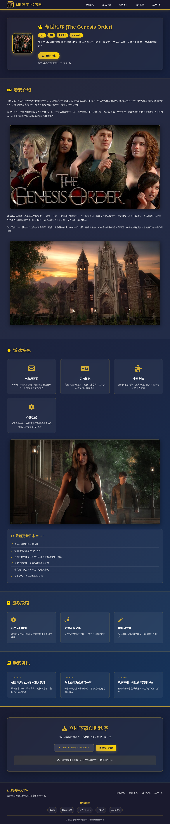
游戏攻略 (123, 5)
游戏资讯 (140, 5)
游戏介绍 (90, 5)
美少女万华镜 (85, 810)
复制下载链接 (106, 748)
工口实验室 (115, 810)
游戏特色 (106, 5)
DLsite (52, 810)
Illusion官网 (67, 810)
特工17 (101, 810)
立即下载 (156, 5)
